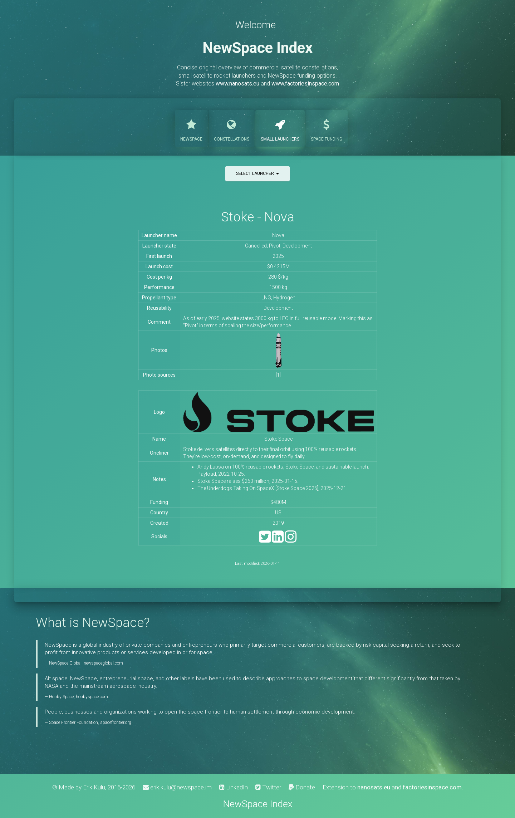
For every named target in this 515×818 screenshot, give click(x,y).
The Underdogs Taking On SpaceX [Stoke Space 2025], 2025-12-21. (272, 488)
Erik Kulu (94, 787)
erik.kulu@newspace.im (177, 787)
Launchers (280, 128)
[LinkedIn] (278, 540)
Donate (302, 787)
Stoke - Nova (257, 217)
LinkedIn (233, 787)
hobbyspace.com (92, 696)
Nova (278, 235)
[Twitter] (265, 540)
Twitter (268, 787)
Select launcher (257, 173)
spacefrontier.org (115, 722)
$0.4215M (278, 266)
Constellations (231, 128)
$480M (278, 502)
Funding (326, 128)
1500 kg (278, 287)
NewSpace (191, 128)
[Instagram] (290, 540)
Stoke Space (278, 439)
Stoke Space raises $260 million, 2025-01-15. (247, 481)
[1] (278, 375)
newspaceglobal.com (103, 663)
